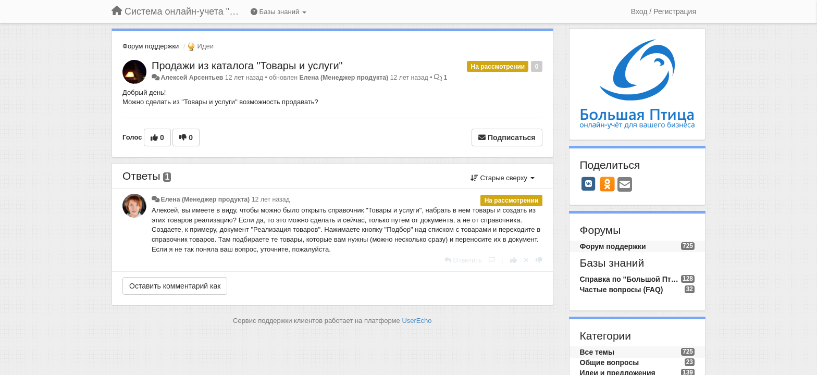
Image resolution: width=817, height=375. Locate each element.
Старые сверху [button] (503, 178)
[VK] (589, 184)
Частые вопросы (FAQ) (621, 289)
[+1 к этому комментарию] (513, 260)
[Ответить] (463, 260)
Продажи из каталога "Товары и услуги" (247, 65)
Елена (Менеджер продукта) (343, 77)
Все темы (597, 352)
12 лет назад (271, 199)
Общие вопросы (609, 362)
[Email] (624, 185)
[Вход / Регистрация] (663, 11)
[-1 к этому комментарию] (539, 260)
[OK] (607, 184)
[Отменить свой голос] (526, 260)
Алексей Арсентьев (191, 77)
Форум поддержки (150, 46)
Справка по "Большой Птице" (630, 279)
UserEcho (416, 320)
